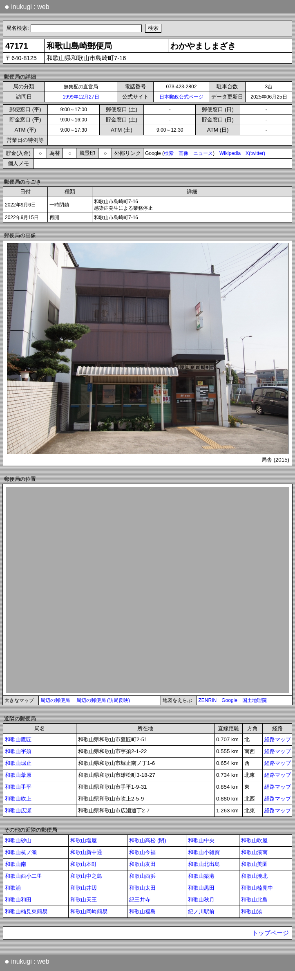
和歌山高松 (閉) (147, 840)
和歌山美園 (254, 864)
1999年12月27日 (81, 97)
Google (229, 700)
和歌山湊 (251, 911)
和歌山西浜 (142, 876)
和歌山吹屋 (254, 840)
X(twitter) (255, 153)
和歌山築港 (201, 876)
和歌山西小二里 (23, 876)
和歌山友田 (142, 864)
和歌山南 (15, 864)
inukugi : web (26, 6)
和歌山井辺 (83, 888)
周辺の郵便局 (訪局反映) (103, 700)
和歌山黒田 (201, 888)
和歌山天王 (83, 900)
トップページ (270, 933)
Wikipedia (230, 153)
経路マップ (277, 739)
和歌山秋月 (201, 900)
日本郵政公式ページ (181, 97)
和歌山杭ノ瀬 (21, 852)
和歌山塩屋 (83, 840)
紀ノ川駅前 (201, 911)
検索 (169, 153)
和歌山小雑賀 (204, 852)
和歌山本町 (83, 864)
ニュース (203, 153)
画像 (183, 153)
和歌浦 (13, 888)
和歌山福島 (142, 911)
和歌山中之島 (86, 876)
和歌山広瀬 (18, 810)
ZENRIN (208, 700)
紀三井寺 (139, 900)
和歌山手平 (18, 787)
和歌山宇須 (18, 751)
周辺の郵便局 (55, 700)
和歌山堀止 (18, 763)
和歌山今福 (142, 852)
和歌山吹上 (18, 799)
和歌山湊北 (254, 876)
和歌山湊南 (254, 852)
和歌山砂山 (18, 840)
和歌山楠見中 (257, 888)
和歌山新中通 (86, 852)
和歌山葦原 (18, 775)
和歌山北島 (254, 900)
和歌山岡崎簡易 (88, 911)
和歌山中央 (201, 840)
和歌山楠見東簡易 (26, 911)
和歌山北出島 (204, 864)
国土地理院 (254, 700)
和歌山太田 (142, 888)
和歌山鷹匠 (18, 739)
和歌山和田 (18, 900)
